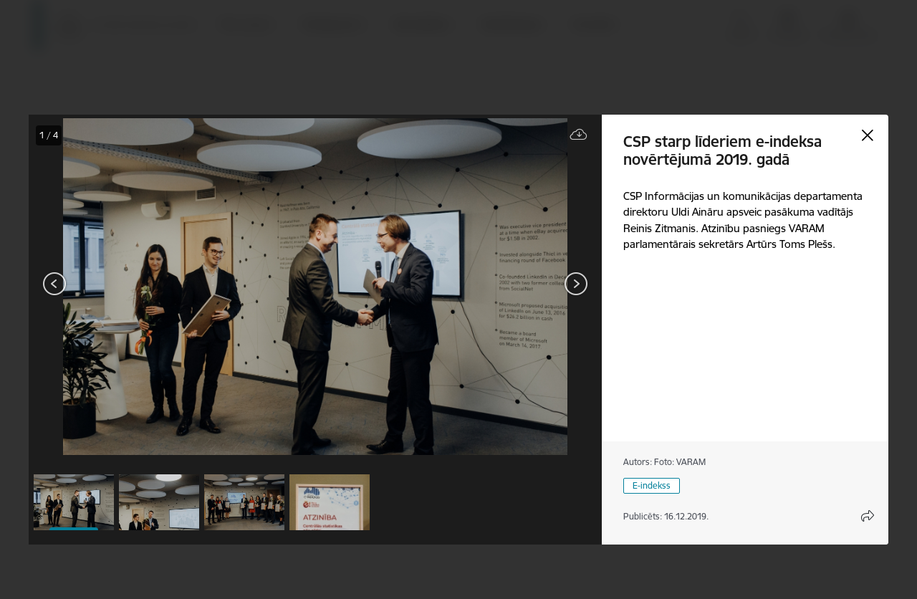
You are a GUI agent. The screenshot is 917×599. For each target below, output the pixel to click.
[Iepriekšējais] (55, 283)
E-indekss (652, 485)
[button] (74, 502)
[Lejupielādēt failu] (578, 135)
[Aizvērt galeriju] (867, 135)
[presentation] (115, 285)
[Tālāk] (576, 283)
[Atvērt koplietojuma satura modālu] (867, 516)
